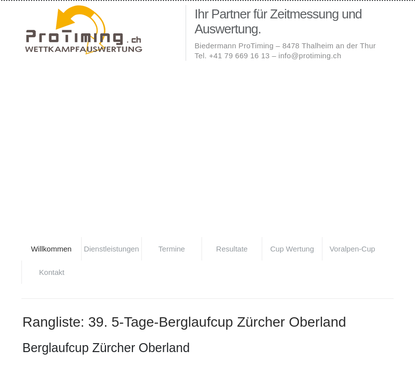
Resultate (231, 249)
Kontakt (52, 272)
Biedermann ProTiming (101, 31)
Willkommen (51, 249)
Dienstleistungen (111, 249)
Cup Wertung (292, 249)
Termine (171, 249)
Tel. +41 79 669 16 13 (232, 55)
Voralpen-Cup (352, 249)
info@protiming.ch (310, 55)
